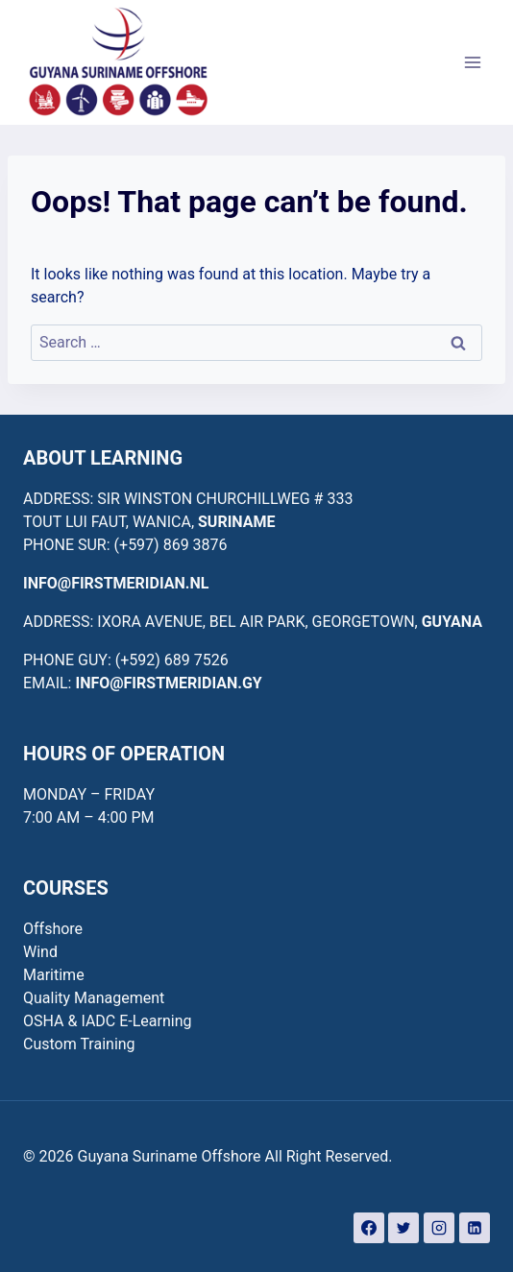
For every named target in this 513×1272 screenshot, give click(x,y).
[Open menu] (472, 62)
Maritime (54, 975)
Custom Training (79, 1044)
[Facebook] (369, 1227)
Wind (40, 952)
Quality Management (93, 998)
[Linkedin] (474, 1227)
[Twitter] (403, 1227)
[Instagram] (439, 1227)
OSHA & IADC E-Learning (107, 1021)
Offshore (53, 929)
